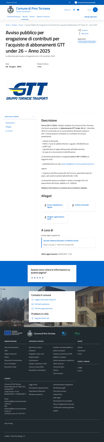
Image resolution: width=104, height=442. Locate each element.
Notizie (80, 347)
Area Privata (8, 423)
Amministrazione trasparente (63, 384)
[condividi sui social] (83, 30)
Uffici (6, 350)
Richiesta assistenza (36, 394)
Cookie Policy (57, 394)
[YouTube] (77, 9)
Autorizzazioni (33, 360)
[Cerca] (95, 9)
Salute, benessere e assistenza (63, 360)
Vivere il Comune (43, 16)
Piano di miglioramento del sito (63, 404)
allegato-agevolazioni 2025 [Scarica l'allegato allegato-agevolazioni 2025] (55, 217)
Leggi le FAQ (33, 384)
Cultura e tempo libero (36, 367)
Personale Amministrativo (13, 360)
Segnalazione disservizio (37, 391)
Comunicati (81, 350)
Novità (25, 16)
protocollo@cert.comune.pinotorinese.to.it (77, 164)
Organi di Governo (10, 354)
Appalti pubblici (34, 357)
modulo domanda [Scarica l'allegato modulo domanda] (82, 204)
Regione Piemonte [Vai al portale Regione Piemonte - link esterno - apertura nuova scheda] (11, 2)
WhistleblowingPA (59, 388)
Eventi (80, 370)
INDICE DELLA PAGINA (19, 116)
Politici (6, 357)
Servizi (32, 16)
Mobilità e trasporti (59, 357)
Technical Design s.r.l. (18, 436)
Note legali (57, 397)
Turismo (55, 370)
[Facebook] (73, 9)
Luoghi (80, 367)
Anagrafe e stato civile (36, 354)
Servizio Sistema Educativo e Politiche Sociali (60, 240)
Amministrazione (13, 16)
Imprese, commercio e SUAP (62, 354)
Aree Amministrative (11, 347)
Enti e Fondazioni (10, 363)
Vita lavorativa (58, 373)
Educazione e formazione (37, 370)
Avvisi (80, 354)
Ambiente (32, 350)
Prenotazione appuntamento (38, 388)
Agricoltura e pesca (35, 347)
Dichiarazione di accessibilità (62, 401)
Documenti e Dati (10, 367)
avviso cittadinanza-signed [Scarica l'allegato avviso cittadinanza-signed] (55, 205)
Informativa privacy (59, 391)
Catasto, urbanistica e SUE (38, 363)
